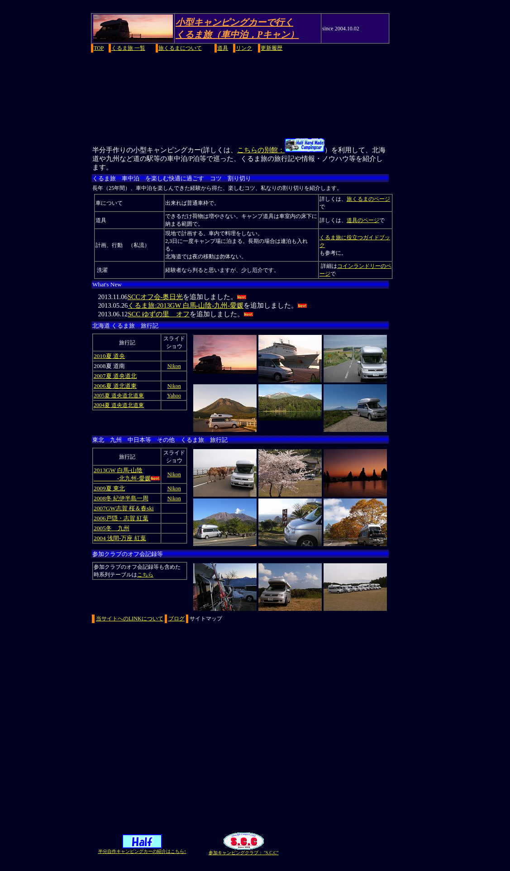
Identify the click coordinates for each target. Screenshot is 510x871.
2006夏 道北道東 (115, 385)
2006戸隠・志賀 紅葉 (121, 518)
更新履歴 (271, 48)
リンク (244, 48)
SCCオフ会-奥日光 (155, 296)
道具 (222, 48)
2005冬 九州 (111, 528)
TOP (99, 48)
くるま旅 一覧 (128, 48)
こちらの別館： (280, 150)
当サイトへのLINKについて (129, 618)
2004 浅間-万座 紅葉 (120, 538)
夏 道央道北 (121, 376)
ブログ (176, 618)
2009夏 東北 (109, 488)
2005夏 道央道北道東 (119, 395)
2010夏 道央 (109, 356)
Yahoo (174, 395)
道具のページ (363, 220)
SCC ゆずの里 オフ (158, 314)
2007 (100, 376)
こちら (145, 574)
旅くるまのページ (368, 199)
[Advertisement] (255, 95)
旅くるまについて (180, 48)
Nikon (174, 366)
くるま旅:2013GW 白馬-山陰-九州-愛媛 (185, 305)
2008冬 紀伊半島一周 (121, 498)
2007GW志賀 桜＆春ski (124, 508)
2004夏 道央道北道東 (119, 405)
